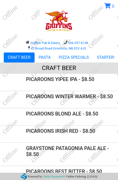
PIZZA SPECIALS (74, 57)
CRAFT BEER (19, 57)
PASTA (45, 57)
